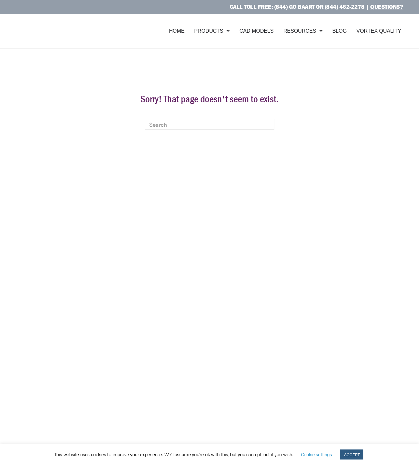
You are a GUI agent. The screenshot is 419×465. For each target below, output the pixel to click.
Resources (299, 31)
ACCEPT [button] (352, 454)
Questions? (386, 6)
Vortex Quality (379, 31)
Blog (339, 31)
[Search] (209, 124)
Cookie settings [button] (316, 454)
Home (176, 31)
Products (208, 31)
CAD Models (256, 31)
